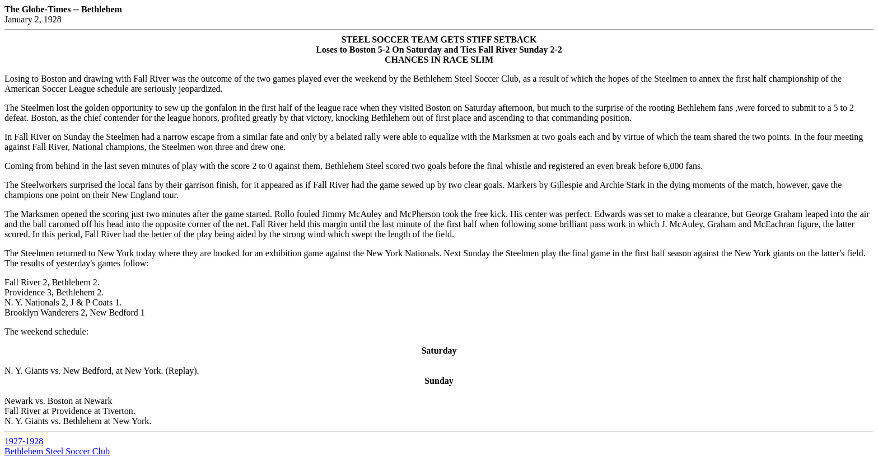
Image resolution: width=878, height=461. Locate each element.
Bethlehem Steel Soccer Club (57, 451)
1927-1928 (23, 441)
